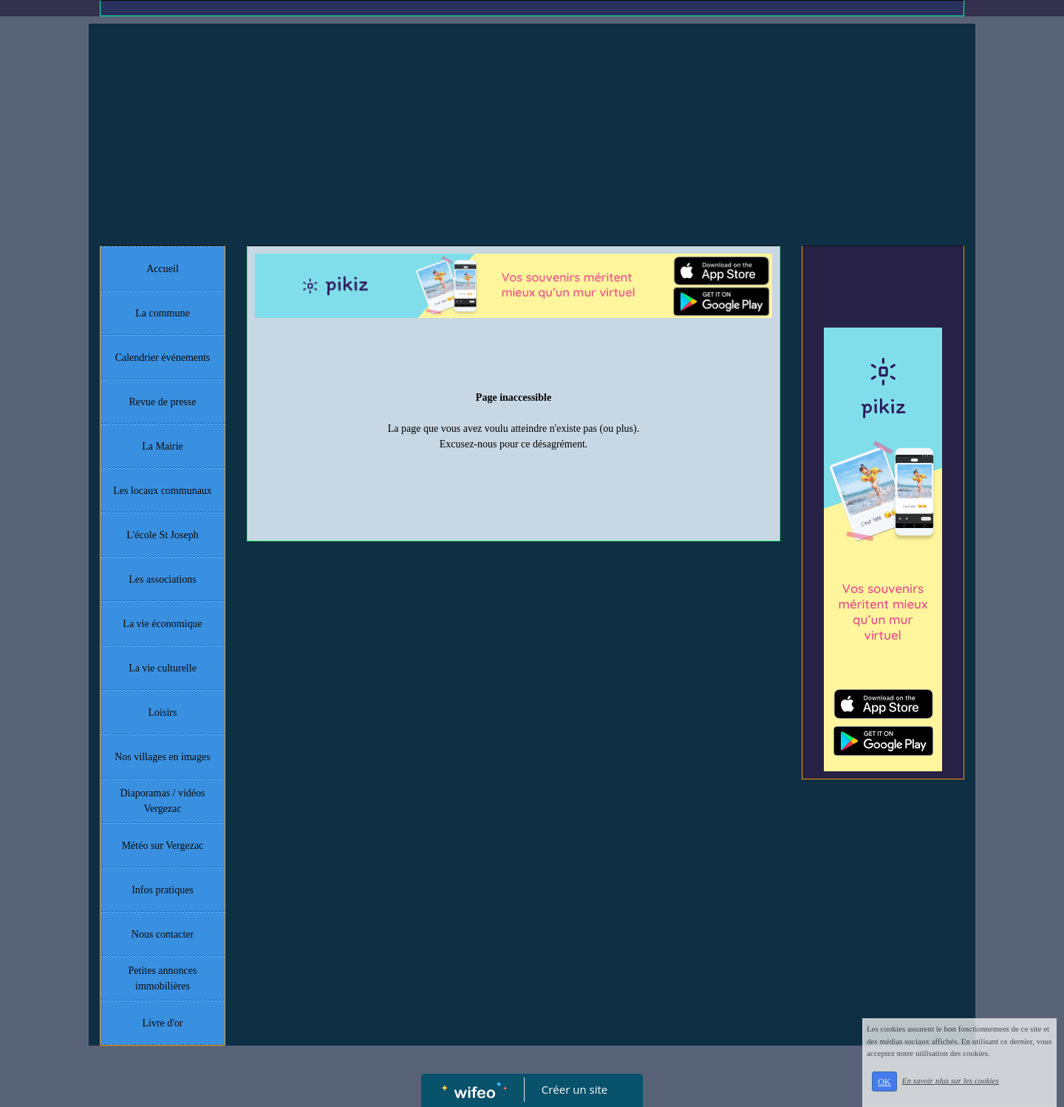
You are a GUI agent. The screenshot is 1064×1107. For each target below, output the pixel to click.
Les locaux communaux (162, 490)
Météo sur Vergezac (163, 845)
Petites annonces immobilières (163, 978)
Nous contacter (163, 934)
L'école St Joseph (162, 535)
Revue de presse (163, 401)
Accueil (162, 268)
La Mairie (162, 446)
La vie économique (162, 623)
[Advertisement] (532, 134)
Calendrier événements (163, 357)
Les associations (162, 579)
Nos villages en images (162, 756)
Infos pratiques (163, 890)
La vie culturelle (163, 668)
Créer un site (574, 1089)
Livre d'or (162, 1023)
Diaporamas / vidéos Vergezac (162, 801)
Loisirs (163, 712)
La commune (162, 313)
